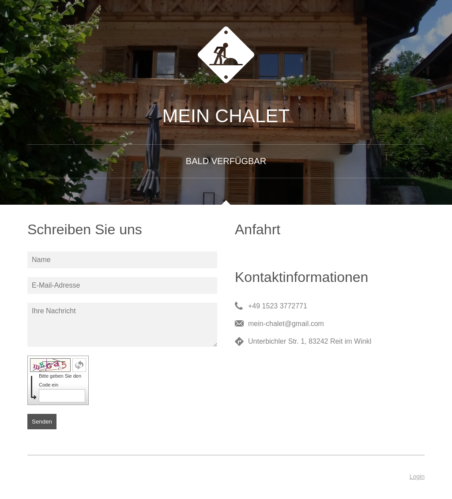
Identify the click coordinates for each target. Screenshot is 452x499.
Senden (42, 421)
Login (417, 476)
